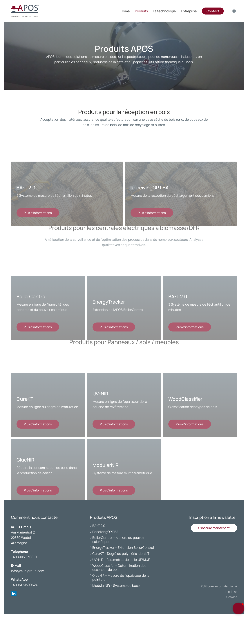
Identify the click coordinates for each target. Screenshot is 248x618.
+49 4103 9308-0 (24, 557)
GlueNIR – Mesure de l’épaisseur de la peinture (120, 577)
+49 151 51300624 (24, 585)
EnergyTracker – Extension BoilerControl (123, 547)
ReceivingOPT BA (105, 531)
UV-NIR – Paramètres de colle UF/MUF (121, 559)
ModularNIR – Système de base (116, 585)
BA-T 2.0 (98, 525)
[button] (214, 528)
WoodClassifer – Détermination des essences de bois (119, 567)
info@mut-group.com (27, 571)
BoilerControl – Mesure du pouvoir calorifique (118, 539)
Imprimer (231, 592)
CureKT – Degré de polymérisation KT (120, 553)
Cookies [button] (231, 597)
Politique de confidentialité (219, 586)
